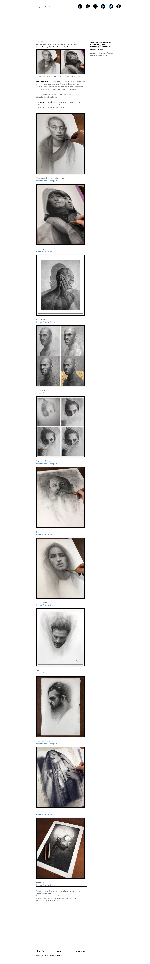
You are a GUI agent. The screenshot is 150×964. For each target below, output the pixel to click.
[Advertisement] (75, 24)
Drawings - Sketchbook (49, 47)
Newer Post (40, 951)
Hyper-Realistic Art (63, 47)
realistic (52, 102)
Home (59, 951)
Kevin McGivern (42, 81)
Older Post (80, 951)
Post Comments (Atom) (53, 955)
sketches (43, 102)
